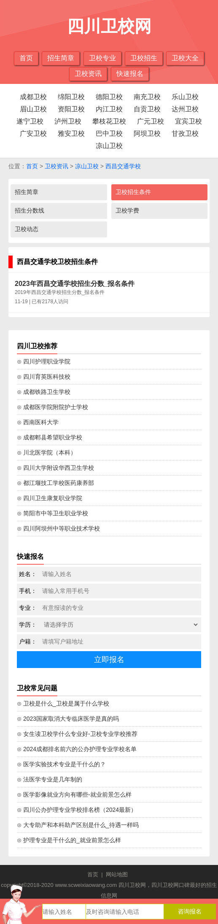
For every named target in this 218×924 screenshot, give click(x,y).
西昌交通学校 (123, 166)
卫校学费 (127, 210)
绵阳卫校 (71, 96)
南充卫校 (147, 96)
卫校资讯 (88, 73)
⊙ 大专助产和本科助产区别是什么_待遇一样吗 (78, 825)
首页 (26, 58)
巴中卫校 (109, 133)
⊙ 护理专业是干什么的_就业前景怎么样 (69, 840)
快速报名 (129, 73)
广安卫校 (33, 133)
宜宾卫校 (188, 121)
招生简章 (60, 58)
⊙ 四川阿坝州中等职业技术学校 (58, 528)
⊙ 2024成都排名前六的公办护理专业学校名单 (77, 749)
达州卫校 (185, 109)
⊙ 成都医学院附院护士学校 (52, 407)
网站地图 (117, 874)
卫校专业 (102, 58)
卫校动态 (26, 229)
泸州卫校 (67, 121)
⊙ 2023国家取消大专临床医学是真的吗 (68, 718)
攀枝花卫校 (109, 121)
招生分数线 (29, 210)
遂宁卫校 (29, 121)
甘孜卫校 (185, 133)
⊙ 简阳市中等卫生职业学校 (52, 513)
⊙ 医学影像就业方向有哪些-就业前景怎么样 (74, 794)
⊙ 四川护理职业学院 (43, 361)
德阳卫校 (109, 96)
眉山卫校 (33, 109)
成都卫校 (33, 96)
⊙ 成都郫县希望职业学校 (49, 437)
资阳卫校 (71, 109)
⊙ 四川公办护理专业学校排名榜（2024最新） (77, 809)
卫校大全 (185, 58)
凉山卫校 (109, 145)
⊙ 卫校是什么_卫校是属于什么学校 (63, 703)
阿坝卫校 (147, 133)
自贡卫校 (147, 109)
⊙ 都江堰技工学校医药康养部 (55, 483)
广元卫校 (150, 121)
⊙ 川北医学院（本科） (46, 452)
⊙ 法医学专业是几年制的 (49, 779)
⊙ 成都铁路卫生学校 (43, 391)
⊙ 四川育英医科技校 (43, 376)
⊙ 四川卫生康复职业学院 (49, 498)
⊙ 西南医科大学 (38, 422)
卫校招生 (143, 58)
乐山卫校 (185, 96)
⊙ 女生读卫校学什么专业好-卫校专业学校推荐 (77, 733)
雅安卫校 (71, 133)
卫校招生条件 (133, 192)
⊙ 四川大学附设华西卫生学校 (55, 467)
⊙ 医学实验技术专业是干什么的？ (61, 764)
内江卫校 (109, 109)
